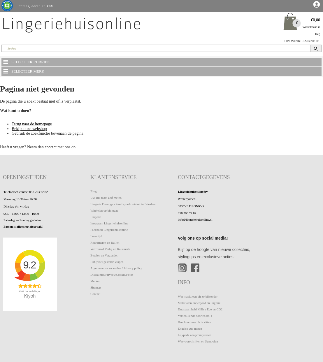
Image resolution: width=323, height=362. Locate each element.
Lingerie (95, 217)
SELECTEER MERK (23, 71)
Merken (95, 281)
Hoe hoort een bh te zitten (194, 322)
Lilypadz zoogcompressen (194, 335)
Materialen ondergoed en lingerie (199, 303)
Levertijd (96, 236)
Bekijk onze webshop (29, 128)
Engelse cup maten (190, 328)
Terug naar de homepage (32, 124)
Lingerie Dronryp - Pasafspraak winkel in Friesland (123, 204)
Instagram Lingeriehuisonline (109, 223)
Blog (93, 191)
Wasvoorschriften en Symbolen (198, 341)
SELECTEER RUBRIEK (26, 61)
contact (51, 147)
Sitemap (95, 287)
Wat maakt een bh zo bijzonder (197, 296)
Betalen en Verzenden (104, 255)
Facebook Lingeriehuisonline (109, 229)
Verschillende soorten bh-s (195, 315)
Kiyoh (30, 296)
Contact (95, 294)
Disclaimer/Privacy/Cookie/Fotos (111, 274)
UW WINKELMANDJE (301, 41)
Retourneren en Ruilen (105, 242)
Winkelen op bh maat (104, 210)
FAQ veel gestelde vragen (107, 261)
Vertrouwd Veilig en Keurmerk (110, 249)
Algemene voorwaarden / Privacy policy (116, 268)
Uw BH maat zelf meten (106, 197)
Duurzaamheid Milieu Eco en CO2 (200, 309)
